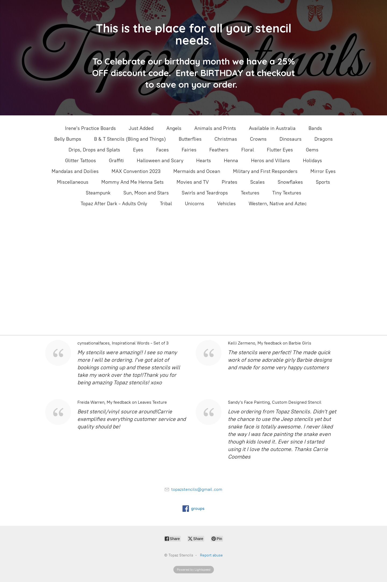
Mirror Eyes (323, 171)
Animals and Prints (215, 128)
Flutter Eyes (280, 150)
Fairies (189, 150)
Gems (312, 150)
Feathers (218, 150)
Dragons (323, 139)
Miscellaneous (72, 182)
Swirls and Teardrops (205, 193)
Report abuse (211, 555)
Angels (173, 128)
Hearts (203, 161)
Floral (247, 150)
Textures (250, 193)
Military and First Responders (265, 171)
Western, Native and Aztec (278, 204)
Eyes (138, 150)
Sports (323, 182)
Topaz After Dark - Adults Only (114, 204)
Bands (315, 128)
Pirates (229, 182)
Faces (162, 150)
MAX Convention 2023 (136, 171)
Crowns (258, 139)
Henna (231, 161)
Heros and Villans (270, 161)
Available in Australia (272, 128)
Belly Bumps (67, 139)
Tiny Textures (286, 193)
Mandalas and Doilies (75, 171)
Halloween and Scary (160, 161)
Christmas (225, 139)
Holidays (312, 161)
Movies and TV (193, 182)
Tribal (166, 204)
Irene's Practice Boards (90, 128)
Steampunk (98, 193)
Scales (257, 182)
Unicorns (194, 204)
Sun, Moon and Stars (146, 193)
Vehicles (226, 204)
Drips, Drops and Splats (94, 150)
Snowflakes (290, 182)
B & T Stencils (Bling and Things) (130, 139)
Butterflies (190, 139)
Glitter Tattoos (80, 161)
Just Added (141, 128)
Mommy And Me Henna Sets (132, 182)
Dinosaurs (291, 139)
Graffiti (116, 161)
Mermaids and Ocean (196, 171)
